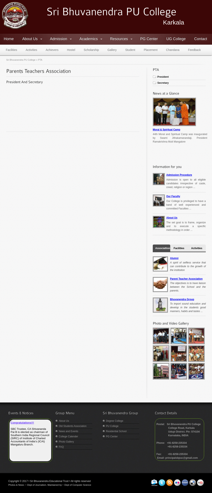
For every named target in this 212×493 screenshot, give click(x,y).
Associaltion (162, 248)
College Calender (68, 436)
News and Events (68, 431)
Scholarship (91, 50)
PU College (112, 426)
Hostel (71, 50)
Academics (89, 39)
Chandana (173, 50)
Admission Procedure (179, 174)
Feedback (194, 50)
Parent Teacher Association (186, 278)
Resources (119, 39)
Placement (151, 50)
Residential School (116, 431)
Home (9, 39)
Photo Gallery (66, 441)
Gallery (112, 50)
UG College (176, 39)
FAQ (61, 446)
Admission (59, 39)
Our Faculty (173, 196)
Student (130, 50)
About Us (30, 39)
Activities (31, 50)
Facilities (11, 50)
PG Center (149, 39)
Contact (200, 39)
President (163, 76)
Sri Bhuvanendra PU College (21, 60)
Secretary (163, 82)
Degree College (114, 420)
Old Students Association (72, 426)
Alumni (174, 258)
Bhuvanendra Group (182, 299)
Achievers (52, 50)
